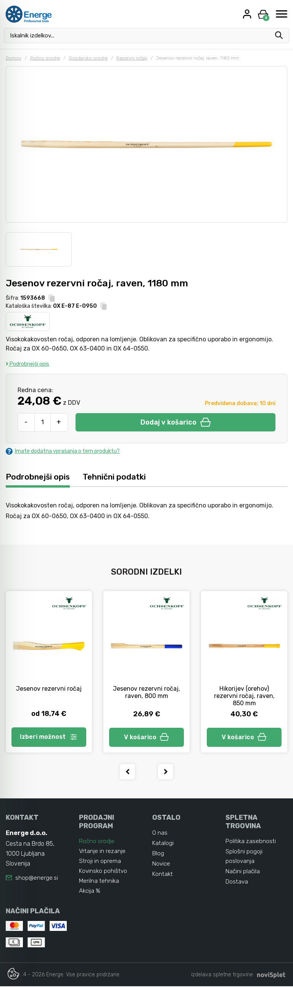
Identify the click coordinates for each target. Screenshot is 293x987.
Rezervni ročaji (131, 58)
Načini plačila (243, 873)
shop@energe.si (36, 879)
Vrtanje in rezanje (102, 851)
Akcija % (90, 891)
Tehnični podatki (117, 477)
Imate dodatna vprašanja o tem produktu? (63, 451)
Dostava (236, 884)
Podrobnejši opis (27, 364)
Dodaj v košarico (175, 422)
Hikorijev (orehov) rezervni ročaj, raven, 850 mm (244, 696)
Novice (161, 866)
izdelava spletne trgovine (222, 975)
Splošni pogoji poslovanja (243, 857)
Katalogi (163, 844)
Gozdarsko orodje (88, 58)
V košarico (146, 737)
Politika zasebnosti (250, 842)
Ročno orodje (45, 58)
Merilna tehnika (99, 881)
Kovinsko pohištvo (104, 871)
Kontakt (163, 876)
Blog (158, 855)
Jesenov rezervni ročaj (49, 689)
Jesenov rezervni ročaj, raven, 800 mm (146, 692)
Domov (13, 58)
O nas (159, 834)
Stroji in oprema (100, 861)
